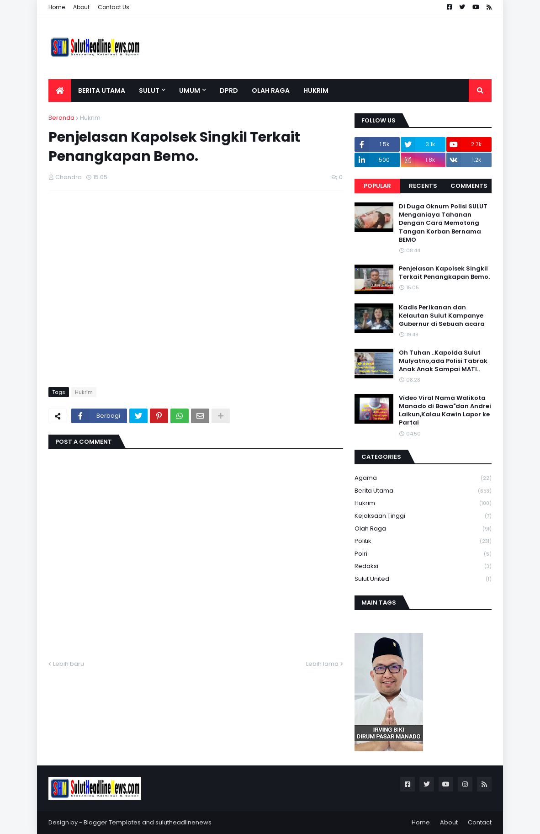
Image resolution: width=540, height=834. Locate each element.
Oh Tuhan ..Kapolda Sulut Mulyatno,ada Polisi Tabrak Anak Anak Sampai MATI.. (443, 361)
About (81, 7)
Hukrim (90, 117)
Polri (423, 554)
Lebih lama (322, 663)
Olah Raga (423, 529)
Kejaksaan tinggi (423, 516)
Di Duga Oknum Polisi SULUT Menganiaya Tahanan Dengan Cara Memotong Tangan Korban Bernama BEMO (443, 223)
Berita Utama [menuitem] (101, 90)
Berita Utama (423, 491)
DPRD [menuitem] (229, 90)
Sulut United (423, 579)
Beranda (61, 117)
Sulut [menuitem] (149, 90)
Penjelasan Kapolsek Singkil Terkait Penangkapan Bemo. (444, 273)
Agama (423, 478)
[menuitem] (59, 90)
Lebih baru (68, 663)
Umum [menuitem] (189, 90)
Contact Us (113, 7)
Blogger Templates (112, 822)
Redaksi (423, 566)
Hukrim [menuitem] (315, 90)
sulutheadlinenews (183, 822)
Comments (468, 185)
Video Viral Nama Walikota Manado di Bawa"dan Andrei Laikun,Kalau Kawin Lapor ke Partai (445, 410)
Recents (423, 185)
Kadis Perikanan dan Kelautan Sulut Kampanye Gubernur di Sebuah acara (442, 315)
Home (56, 7)
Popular (377, 185)
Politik (423, 541)
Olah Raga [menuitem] (271, 90)
